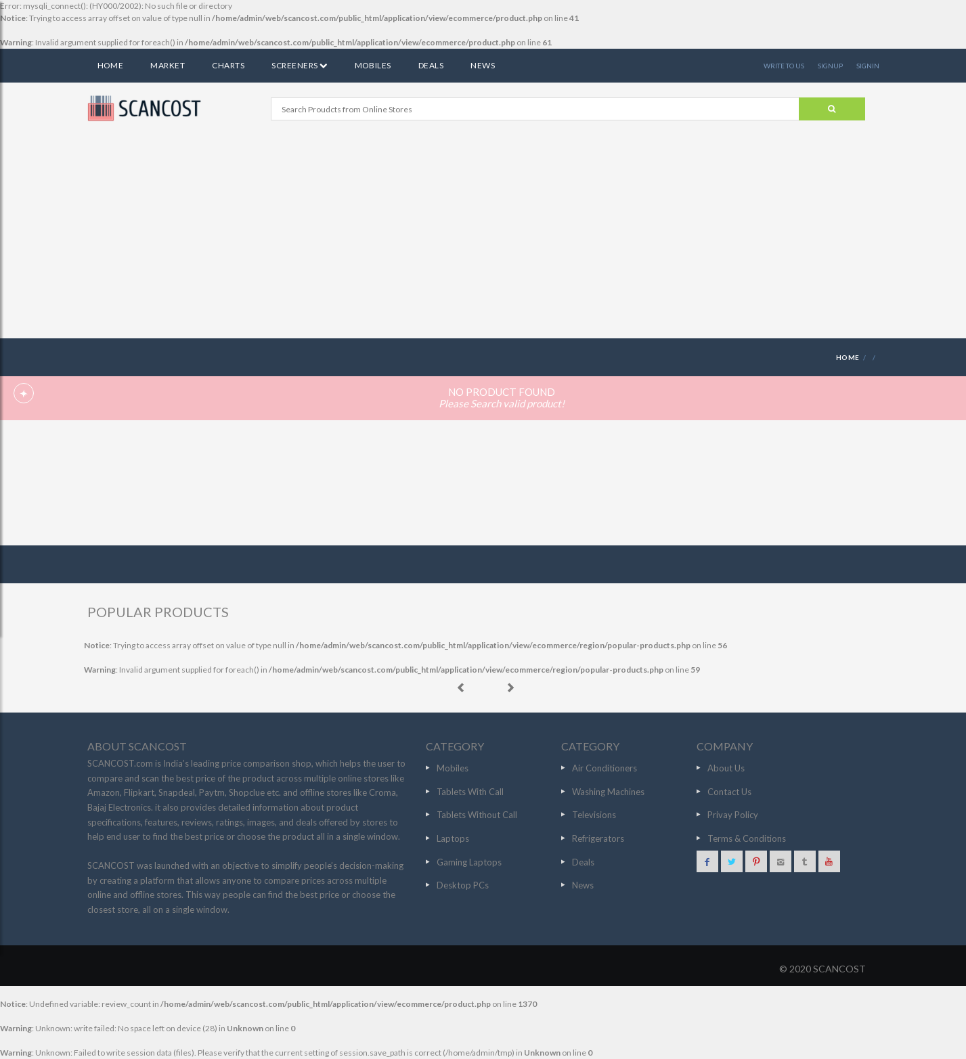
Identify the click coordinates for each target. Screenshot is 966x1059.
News (482, 65)
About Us (726, 768)
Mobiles (373, 65)
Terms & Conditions (746, 838)
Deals (430, 65)
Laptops (453, 838)
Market (167, 65)
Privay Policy (732, 814)
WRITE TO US (784, 66)
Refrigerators (598, 838)
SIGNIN (867, 66)
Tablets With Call (470, 791)
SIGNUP (830, 66)
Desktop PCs (463, 885)
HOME (848, 357)
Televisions (594, 814)
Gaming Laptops (469, 862)
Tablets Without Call (477, 814)
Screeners (299, 65)
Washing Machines (608, 791)
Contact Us (729, 791)
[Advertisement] (483, 237)
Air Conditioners (604, 768)
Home (110, 65)
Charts (228, 65)
